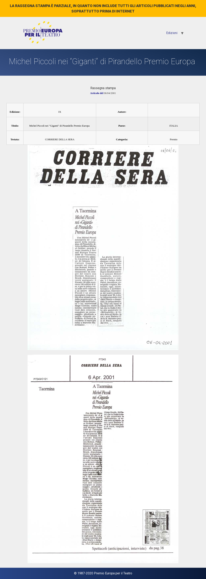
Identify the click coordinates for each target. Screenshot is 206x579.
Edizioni (171, 33)
